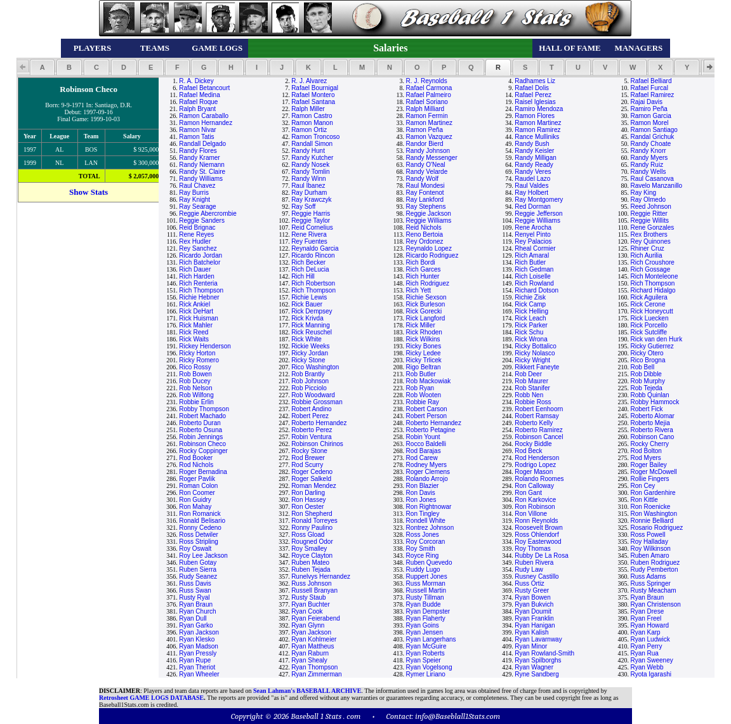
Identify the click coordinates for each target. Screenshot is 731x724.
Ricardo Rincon (312, 255)
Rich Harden (196, 276)
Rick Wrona (531, 339)
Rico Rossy (195, 367)
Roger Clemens (428, 471)
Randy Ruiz (646, 164)
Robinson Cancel (539, 436)
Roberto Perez (311, 429)
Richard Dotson (536, 290)
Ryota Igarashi (650, 674)
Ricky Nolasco (535, 353)
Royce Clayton (312, 555)
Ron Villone (531, 513)
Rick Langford (425, 318)
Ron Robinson (535, 506)
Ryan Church (197, 611)
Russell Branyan (314, 590)
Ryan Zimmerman (316, 674)
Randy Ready (534, 164)
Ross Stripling (198, 541)
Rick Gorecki (424, 311)
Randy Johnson (428, 150)
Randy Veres (533, 171)
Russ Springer (650, 583)
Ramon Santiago (654, 129)
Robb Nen (529, 395)
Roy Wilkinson (650, 548)
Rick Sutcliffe (648, 332)
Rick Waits (194, 339)
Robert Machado (202, 415)
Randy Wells (648, 171)
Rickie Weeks (310, 346)
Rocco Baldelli (426, 443)
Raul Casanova (651, 178)
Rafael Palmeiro (428, 94)
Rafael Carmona (429, 87)
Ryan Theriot (197, 667)
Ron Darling (308, 492)
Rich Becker (308, 262)
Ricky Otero (646, 353)
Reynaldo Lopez (429, 248)
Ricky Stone (308, 360)
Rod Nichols (196, 464)
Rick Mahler (196, 325)
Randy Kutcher (312, 157)
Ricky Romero (199, 360)
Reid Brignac (197, 227)
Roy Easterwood (538, 541)
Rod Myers (645, 457)
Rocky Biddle (533, 443)
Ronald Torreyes (314, 520)
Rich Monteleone (654, 276)
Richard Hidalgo (652, 290)
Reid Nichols (424, 227)
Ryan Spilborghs (538, 660)
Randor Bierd (425, 143)
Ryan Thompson (314, 667)
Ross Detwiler (198, 534)
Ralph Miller (308, 108)
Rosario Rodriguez (656, 527)
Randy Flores (197, 150)
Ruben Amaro (649, 555)
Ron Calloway (534, 485)
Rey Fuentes (309, 241)
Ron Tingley (423, 513)
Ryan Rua (644, 653)
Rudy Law (529, 569)
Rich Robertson (313, 283)
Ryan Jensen (424, 632)
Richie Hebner (199, 297)
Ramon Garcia (650, 115)
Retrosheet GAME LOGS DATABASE (151, 697)
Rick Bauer (306, 304)
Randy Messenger (432, 157)
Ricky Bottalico (535, 346)
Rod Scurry (307, 464)
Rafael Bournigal (314, 87)
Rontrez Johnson (430, 527)
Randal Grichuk (652, 136)
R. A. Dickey (196, 80)
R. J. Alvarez (309, 80)
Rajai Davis (646, 101)
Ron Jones (421, 499)
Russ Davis (195, 583)
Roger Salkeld (311, 478)
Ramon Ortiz (309, 129)
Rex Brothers (648, 234)
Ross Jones (422, 534)
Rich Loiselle (533, 276)
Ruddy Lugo (423, 569)
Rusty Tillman (425, 597)
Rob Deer (528, 374)
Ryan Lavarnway (538, 639)
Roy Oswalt (195, 548)
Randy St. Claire (202, 171)
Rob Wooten (423, 395)
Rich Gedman (534, 269)
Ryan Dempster (428, 611)
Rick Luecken (649, 318)
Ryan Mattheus (312, 646)
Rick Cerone (647, 304)
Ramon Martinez (429, 122)
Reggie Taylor (310, 220)
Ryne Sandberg (537, 674)
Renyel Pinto (533, 234)
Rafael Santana (313, 101)
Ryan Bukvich (534, 604)
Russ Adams (648, 576)
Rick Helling (531, 311)
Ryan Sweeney (651, 660)
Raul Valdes (531, 185)
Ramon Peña (424, 129)
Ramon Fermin (427, 115)
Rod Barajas (423, 450)
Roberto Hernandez (318, 422)
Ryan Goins (422, 625)
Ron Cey (642, 485)
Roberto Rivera (651, 429)
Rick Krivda (307, 318)
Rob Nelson (195, 388)
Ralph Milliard (425, 108)
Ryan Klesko (196, 639)
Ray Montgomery (539, 199)
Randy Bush (532, 143)
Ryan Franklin (534, 618)
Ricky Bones (424, 346)
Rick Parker (531, 325)
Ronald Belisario (202, 520)
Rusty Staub (308, 597)
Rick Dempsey (311, 311)
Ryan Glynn (307, 625)
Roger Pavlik (197, 478)
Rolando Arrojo (427, 478)
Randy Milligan (535, 157)
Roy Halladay (649, 541)
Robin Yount (423, 436)
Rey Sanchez (197, 248)
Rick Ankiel (194, 304)
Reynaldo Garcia (314, 248)
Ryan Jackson (199, 632)
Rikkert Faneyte (537, 367)
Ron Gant (528, 492)
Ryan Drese (647, 611)
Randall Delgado (202, 143)
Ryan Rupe (195, 660)
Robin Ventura (311, 436)
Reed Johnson (650, 206)
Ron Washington (653, 513)
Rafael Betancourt (204, 87)
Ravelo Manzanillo (656, 185)
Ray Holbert (531, 192)
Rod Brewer (308, 457)
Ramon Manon (312, 122)
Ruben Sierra (197, 569)
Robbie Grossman (317, 401)
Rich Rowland (534, 283)
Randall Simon (312, 143)
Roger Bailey (648, 464)
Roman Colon (198, 485)
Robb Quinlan (649, 395)
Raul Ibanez (308, 185)
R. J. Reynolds (426, 80)
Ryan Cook (306, 611)
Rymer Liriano (425, 674)
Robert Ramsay (536, 415)
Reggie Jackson (428, 213)
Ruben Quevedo (429, 562)
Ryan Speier (423, 660)
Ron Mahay (195, 506)
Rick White (306, 339)
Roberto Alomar (652, 415)
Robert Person (426, 415)
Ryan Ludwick (649, 639)
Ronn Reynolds (536, 520)
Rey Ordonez (425, 241)
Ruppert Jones (426, 576)
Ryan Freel (645, 618)
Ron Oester (307, 506)
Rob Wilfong (196, 395)
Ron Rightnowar (429, 506)
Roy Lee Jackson (203, 555)
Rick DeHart (196, 311)
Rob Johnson (310, 381)
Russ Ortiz (529, 583)
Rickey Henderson (205, 346)
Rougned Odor (312, 541)
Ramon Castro (311, 115)
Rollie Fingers (649, 478)
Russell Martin (426, 590)
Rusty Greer (532, 590)
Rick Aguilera (648, 297)
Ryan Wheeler (199, 674)
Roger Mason (534, 471)
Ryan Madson (198, 646)
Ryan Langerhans (431, 639)
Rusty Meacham (653, 590)
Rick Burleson (425, 304)
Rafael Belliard (650, 80)
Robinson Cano (652, 436)
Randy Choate (650, 143)
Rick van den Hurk (656, 339)
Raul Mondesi (425, 185)
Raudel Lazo (532, 178)
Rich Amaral (532, 255)
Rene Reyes (196, 234)
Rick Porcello (648, 325)
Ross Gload (307, 534)
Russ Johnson (311, 583)
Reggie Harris (310, 213)
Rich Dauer (195, 269)
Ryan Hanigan (535, 625)
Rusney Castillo (536, 576)
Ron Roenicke (650, 506)
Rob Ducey (194, 381)
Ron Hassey (308, 499)
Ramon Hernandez (205, 122)
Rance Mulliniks (537, 136)
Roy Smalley (309, 548)
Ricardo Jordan (200, 255)
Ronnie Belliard (651, 520)
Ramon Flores (535, 115)
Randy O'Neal (425, 164)
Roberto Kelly (534, 422)
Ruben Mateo (310, 562)
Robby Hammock (654, 401)
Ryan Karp (645, 632)
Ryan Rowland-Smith (544, 653)
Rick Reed (193, 332)
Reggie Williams (429, 220)
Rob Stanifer (532, 388)
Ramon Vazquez (429, 136)
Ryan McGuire (426, 646)
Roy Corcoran (425, 541)
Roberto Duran (200, 422)
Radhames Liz (535, 80)
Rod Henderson (537, 457)
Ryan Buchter (310, 604)
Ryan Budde (423, 604)
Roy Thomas (533, 548)
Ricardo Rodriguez (432, 255)
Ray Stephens (426, 206)
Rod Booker (196, 457)
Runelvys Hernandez (320, 576)
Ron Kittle (643, 499)
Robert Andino (311, 408)
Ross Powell (647, 534)
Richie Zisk (530, 297)
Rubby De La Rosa (542, 555)
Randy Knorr (648, 150)
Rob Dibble (645, 374)
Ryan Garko (196, 625)
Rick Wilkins (423, 339)
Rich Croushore (652, 262)
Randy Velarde (427, 171)
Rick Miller (420, 325)
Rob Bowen (195, 374)
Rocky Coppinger (203, 450)
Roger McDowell (653, 471)
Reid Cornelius (312, 227)
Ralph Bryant (197, 108)
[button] (42, 67)
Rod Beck (528, 450)
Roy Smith (420, 548)
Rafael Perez (533, 94)
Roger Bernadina (203, 471)
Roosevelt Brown (539, 527)
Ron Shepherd (312, 513)
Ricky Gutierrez (651, 346)
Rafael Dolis (532, 87)
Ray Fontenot (425, 192)
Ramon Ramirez (537, 129)
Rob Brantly (307, 374)
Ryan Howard (649, 625)
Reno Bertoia (424, 234)
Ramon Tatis (196, 136)
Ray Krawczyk (311, 199)
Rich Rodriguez (427, 283)
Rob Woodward (313, 395)
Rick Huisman (198, 318)
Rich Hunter (423, 276)
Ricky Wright (532, 360)
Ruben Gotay (197, 562)
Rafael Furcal (649, 87)
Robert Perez (310, 415)
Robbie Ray (422, 401)
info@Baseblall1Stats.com (457, 716)
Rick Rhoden (424, 332)
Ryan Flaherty (425, 618)
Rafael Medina (199, 94)
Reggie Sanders (202, 220)
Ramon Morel (649, 122)
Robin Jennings (201, 436)
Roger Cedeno (312, 471)
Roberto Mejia (649, 422)
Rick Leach (530, 318)
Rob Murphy (647, 381)
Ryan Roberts (425, 653)
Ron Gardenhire (652, 492)
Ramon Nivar (197, 129)
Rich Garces (423, 269)
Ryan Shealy (309, 660)
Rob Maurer (531, 381)
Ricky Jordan (309, 353)
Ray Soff (303, 206)
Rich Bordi (420, 262)
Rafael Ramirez (652, 94)
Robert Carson (426, 408)
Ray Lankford (425, 199)
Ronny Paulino (312, 527)
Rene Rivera (309, 234)
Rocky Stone (309, 450)
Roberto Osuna (200, 429)
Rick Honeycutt (651, 311)
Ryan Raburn (310, 653)
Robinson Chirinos (317, 443)
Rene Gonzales (652, 227)
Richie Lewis (309, 297)
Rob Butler (421, 374)
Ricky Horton (197, 353)
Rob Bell (642, 367)
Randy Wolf (422, 178)
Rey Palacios (533, 241)
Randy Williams (201, 178)
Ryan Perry (646, 646)
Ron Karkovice (535, 499)
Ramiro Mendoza (539, 108)
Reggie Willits (649, 220)
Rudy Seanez (198, 576)
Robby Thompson (204, 408)
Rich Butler (530, 262)
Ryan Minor (531, 646)
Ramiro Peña (648, 108)
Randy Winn (308, 178)
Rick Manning (310, 325)
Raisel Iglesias (535, 101)
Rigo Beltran (423, 367)
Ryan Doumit (533, 611)
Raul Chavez (197, 185)
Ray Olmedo (648, 199)
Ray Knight (194, 199)
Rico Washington (315, 367)
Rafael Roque (198, 101)
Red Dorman (533, 206)
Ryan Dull (192, 618)
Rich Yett (418, 290)
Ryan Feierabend (315, 618)
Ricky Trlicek (424, 360)
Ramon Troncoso (315, 136)
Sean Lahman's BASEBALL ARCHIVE (307, 690)
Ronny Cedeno (200, 527)
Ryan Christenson (655, 604)
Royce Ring (422, 555)
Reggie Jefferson (538, 213)
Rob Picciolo (309, 388)
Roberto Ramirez (539, 429)
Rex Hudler (195, 241)
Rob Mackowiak (428, 381)
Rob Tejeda (646, 388)
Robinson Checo (202, 443)
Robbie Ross (533, 401)
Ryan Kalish (531, 632)
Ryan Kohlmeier (313, 639)
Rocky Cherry (649, 443)
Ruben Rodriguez (655, 562)
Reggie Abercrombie (208, 213)
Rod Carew (422, 457)
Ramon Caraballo (203, 115)
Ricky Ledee (423, 353)
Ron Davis (420, 492)
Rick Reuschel (311, 332)
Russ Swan (195, 590)
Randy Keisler (534, 150)
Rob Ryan (420, 388)
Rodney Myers (426, 464)
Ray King (643, 192)
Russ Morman (425, 583)
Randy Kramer (199, 157)
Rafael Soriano (427, 101)
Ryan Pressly (197, 653)
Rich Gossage (650, 269)
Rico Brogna (647, 360)
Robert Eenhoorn (539, 408)
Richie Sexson (426, 297)
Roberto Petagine (431, 429)
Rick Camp (530, 304)
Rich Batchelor (199, 262)
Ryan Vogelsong (429, 667)
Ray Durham (309, 192)
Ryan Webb (646, 667)
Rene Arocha (533, 227)
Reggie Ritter (648, 213)
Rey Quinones (650, 241)
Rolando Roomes (539, 478)
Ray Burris (194, 192)
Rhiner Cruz (647, 248)
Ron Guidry (195, 499)
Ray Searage (197, 206)
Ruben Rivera (534, 562)
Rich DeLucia (310, 269)
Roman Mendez (313, 485)
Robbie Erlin (196, 401)
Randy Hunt (308, 150)
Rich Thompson (652, 283)
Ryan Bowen (533, 597)
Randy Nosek (310, 164)
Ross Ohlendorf (536, 534)
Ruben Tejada (311, 569)
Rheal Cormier (535, 248)
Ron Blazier (422, 485)
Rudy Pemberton (654, 569)
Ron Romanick (200, 513)
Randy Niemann (202, 164)
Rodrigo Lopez (535, 464)
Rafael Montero (312, 94)
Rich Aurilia (646, 255)
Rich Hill (303, 276)
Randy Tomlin (310, 171)
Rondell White (425, 520)
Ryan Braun (647, 597)
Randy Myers (649, 157)
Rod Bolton (645, 450)
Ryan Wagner (534, 667)
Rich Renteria (198, 283)
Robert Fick (646, 408)
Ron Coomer (197, 492)
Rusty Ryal (194, 597)
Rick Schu (529, 332)
